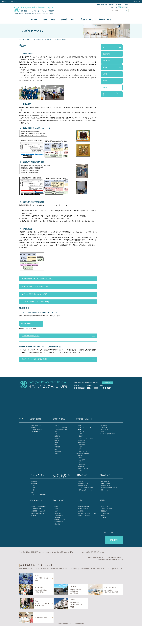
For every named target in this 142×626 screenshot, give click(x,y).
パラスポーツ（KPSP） (84, 515)
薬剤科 (56, 508)
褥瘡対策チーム (83, 451)
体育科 (105, 80)
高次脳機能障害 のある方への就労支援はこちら (37, 279)
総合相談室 (82, 444)
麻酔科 (56, 453)
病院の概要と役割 (36, 425)
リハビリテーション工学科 (110, 94)
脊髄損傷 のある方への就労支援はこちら (35, 286)
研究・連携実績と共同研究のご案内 (87, 513)
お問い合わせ (136, 1)
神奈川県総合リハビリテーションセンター (11, 1)
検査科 (56, 511)
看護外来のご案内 (82, 485)
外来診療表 (80, 481)
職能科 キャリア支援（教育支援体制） (35, 359)
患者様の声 (105, 429)
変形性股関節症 (104, 425)
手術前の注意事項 (105, 483)
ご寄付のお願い (35, 431)
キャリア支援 (104, 506)
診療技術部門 (58, 500)
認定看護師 (104, 511)
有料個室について (105, 485)
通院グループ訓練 (83, 468)
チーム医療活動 (105, 513)
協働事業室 (82, 464)
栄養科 (56, 506)
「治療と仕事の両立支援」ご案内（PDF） (36, 302)
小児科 (56, 442)
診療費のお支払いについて (85, 490)
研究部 (79, 500)
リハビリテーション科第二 (62, 429)
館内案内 (118, 4)
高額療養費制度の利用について (109, 487)
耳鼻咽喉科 (57, 447)
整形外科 (57, 425)
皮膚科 (56, 449)
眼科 (56, 444)
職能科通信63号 (26, 323)
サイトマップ (119, 532)
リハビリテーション (53, 39)
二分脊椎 (102, 431)
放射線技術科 (58, 513)
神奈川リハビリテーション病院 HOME (31, 39)
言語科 (105, 67)
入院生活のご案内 (105, 481)
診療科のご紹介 (68, 19)
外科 (56, 434)
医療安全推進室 (59, 522)
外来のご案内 (105, 19)
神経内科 (57, 440)
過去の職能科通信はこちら (30, 336)
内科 (56, 431)
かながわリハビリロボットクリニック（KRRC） (64, 476)
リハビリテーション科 (85, 427)
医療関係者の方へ (102, 4)
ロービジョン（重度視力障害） (108, 434)
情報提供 (81, 466)
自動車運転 (80, 511)
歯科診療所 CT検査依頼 (38, 511)
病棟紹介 (103, 515)
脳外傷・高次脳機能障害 (82, 453)
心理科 (105, 74)
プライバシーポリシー (108, 532)
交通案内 (111, 4)
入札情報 (126, 4)
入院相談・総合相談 (36, 429)
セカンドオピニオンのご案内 (85, 487)
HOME (34, 19)
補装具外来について (83, 483)
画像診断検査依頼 (36, 508)
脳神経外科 (57, 436)
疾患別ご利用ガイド (84, 419)
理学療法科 (106, 54)
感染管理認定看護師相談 (37, 513)
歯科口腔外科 (58, 451)
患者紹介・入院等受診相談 (38, 506)
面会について (104, 490)
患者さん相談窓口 (59, 515)
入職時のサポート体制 (106, 508)
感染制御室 (57, 524)
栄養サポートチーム (60, 519)
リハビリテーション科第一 (62, 427)
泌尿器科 (57, 438)
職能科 (105, 87)
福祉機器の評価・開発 (83, 506)
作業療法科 (106, 60)
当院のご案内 (49, 19)
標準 (119, 7)
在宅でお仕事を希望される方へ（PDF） (35, 294)
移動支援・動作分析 (83, 508)
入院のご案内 (87, 19)
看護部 (81, 436)
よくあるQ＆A (104, 517)
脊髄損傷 (78, 425)
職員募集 (33, 515)
